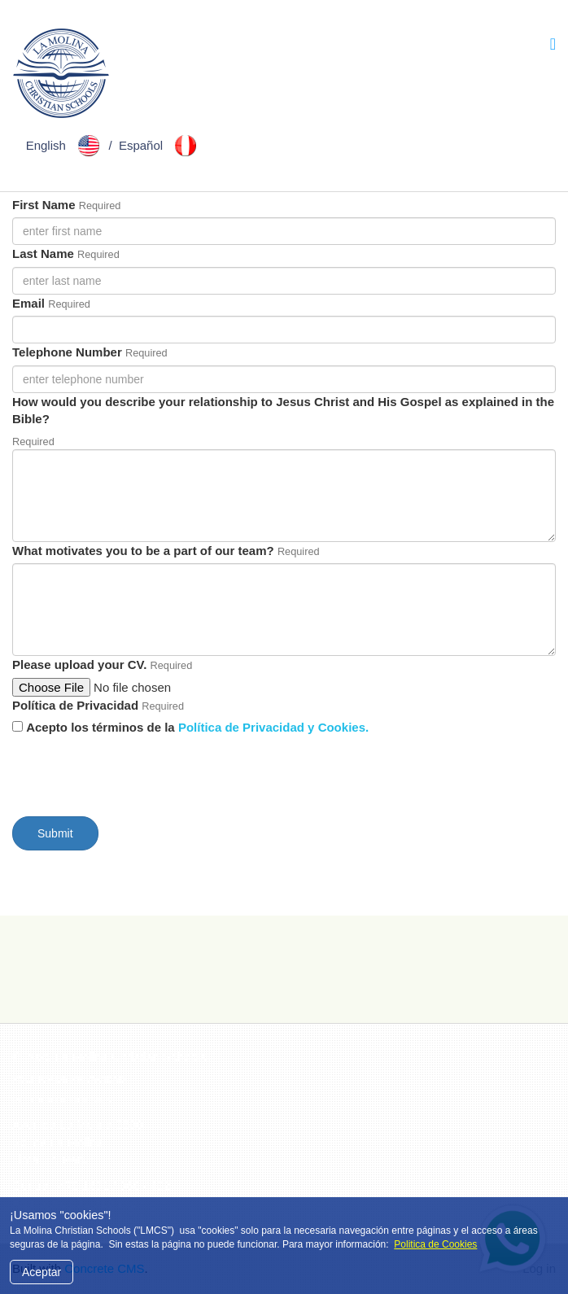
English (66, 145)
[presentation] (136, 772)
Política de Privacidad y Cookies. (273, 727)
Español (161, 145)
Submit (55, 833)
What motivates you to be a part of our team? (143, 550)
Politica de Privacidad (68, 1079)
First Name (44, 205)
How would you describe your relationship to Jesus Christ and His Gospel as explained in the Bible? (283, 410)
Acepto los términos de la (197, 727)
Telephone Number (67, 352)
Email (28, 303)
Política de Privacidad (75, 705)
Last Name (43, 253)
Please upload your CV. (79, 664)
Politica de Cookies (435, 1244)
